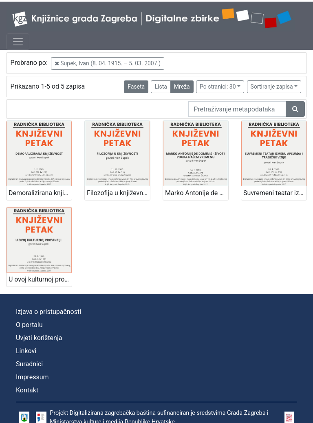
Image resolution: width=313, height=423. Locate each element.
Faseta (136, 86)
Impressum (32, 377)
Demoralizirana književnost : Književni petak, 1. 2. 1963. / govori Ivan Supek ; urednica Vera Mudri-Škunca (40, 193)
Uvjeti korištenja (39, 338)
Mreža (182, 86)
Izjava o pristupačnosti (48, 312)
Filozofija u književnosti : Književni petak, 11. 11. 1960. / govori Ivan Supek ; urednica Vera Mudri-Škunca (118, 193)
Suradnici (29, 364)
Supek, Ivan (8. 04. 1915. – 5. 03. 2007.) (108, 63)
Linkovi (26, 351)
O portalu (29, 325)
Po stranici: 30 (218, 86)
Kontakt (27, 390)
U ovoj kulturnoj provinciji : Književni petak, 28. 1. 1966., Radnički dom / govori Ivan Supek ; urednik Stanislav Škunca (40, 277)
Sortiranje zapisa (272, 86)
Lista (160, 86)
